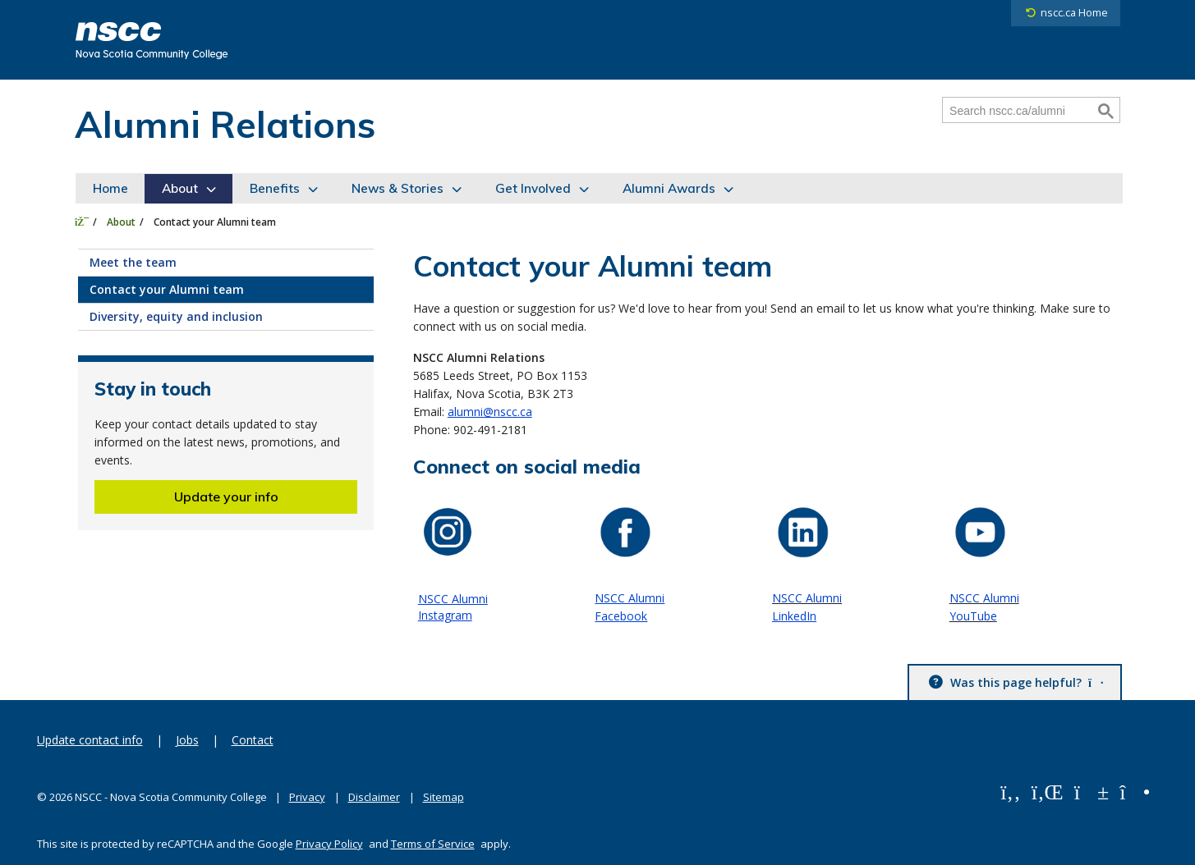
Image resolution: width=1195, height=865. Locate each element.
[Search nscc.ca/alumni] (1018, 111)
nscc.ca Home (1074, 13)
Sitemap (443, 796)
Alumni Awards (669, 188)
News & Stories (398, 188)
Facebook (621, 616)
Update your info (226, 496)
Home (110, 188)
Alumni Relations (225, 124)
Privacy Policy (329, 843)
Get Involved (533, 188)
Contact (252, 740)
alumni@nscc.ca (490, 411)
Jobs (187, 740)
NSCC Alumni (629, 598)
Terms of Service (433, 843)
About (180, 188)
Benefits (275, 188)
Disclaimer (374, 796)
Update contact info (90, 740)
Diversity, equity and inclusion (176, 316)
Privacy (307, 796)
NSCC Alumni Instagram (453, 607)
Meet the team (133, 262)
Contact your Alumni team (167, 289)
